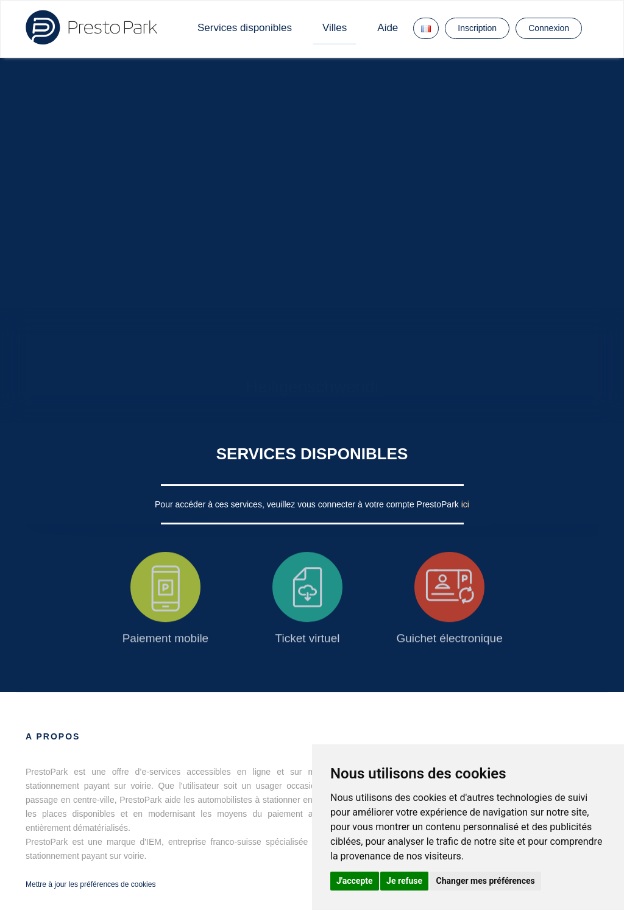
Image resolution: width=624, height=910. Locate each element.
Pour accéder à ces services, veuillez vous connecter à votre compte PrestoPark (308, 504)
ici (465, 504)
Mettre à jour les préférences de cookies (90, 884)
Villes (334, 28)
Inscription (477, 28)
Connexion (548, 28)
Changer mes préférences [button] (485, 881)
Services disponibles (244, 28)
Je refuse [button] (404, 881)
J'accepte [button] (354, 881)
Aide (387, 28)
